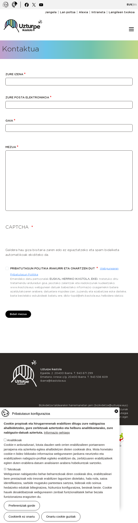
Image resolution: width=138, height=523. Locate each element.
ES (135, 4)
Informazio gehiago (57, 432)
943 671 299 (85, 373)
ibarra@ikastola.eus (53, 380)
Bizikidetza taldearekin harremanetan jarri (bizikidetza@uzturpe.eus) (83, 405)
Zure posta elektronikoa (27, 97)
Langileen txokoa (122, 12)
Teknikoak (14, 469)
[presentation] (35, 240)
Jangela (51, 12)
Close (116, 411)
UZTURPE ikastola (23, 17)
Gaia (9, 120)
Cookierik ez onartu (22, 516)
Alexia (83, 12)
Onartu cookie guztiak (61, 516)
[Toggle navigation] (131, 29)
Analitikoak (14, 440)
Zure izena (14, 74)
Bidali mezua (18, 314)
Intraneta (98, 12)
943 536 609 (99, 376)
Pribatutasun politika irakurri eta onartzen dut (53, 268)
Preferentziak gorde (22, 505)
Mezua (10, 147)
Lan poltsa (67, 12)
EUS (129, 4)
